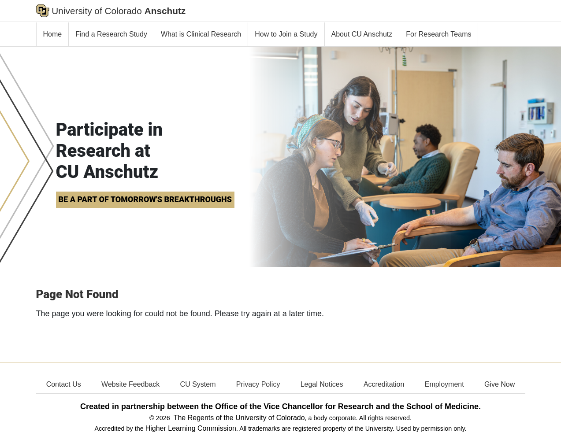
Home (52, 34)
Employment (444, 384)
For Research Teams (438, 34)
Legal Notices (322, 384)
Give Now (499, 384)
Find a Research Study (111, 34)
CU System (198, 384)
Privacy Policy (258, 384)
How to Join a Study (286, 34)
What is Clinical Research (201, 34)
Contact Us (63, 384)
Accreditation (384, 384)
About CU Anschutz (362, 34)
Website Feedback (130, 384)
